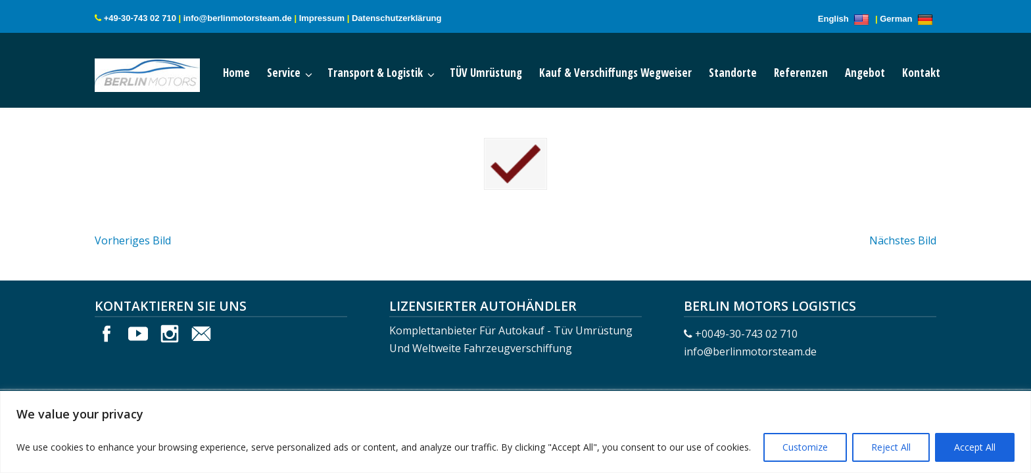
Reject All (891, 447)
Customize (805, 447)
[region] (515, 432)
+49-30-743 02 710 (140, 18)
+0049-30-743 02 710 (746, 325)
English (845, 19)
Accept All (974, 447)
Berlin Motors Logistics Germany (160, 72)
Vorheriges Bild (133, 232)
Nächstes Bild (902, 232)
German (908, 19)
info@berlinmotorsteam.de (237, 18)
